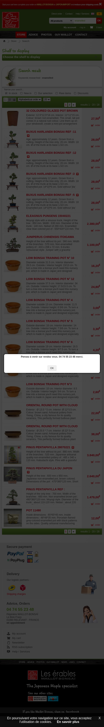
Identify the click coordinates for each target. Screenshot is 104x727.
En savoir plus (68, 722)
